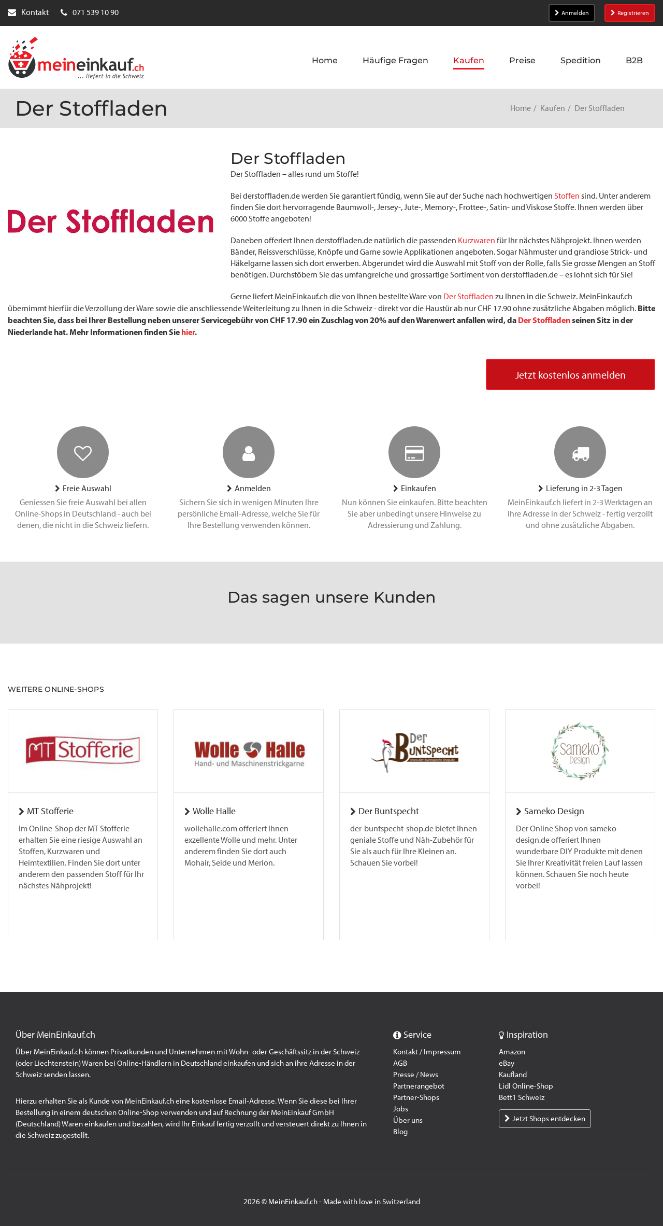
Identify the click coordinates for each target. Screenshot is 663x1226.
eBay (506, 1063)
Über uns (408, 1120)
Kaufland (513, 1074)
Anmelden (572, 13)
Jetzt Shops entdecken (545, 1118)
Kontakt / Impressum (427, 1051)
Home (520, 108)
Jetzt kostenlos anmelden (570, 375)
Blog (400, 1131)
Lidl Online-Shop (526, 1086)
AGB (400, 1063)
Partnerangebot (418, 1086)
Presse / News (415, 1074)
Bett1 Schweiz (521, 1097)
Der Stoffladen (468, 296)
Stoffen (567, 196)
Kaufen (552, 108)
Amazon (512, 1051)
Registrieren (630, 13)
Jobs (400, 1108)
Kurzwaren (476, 240)
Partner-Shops (416, 1097)
